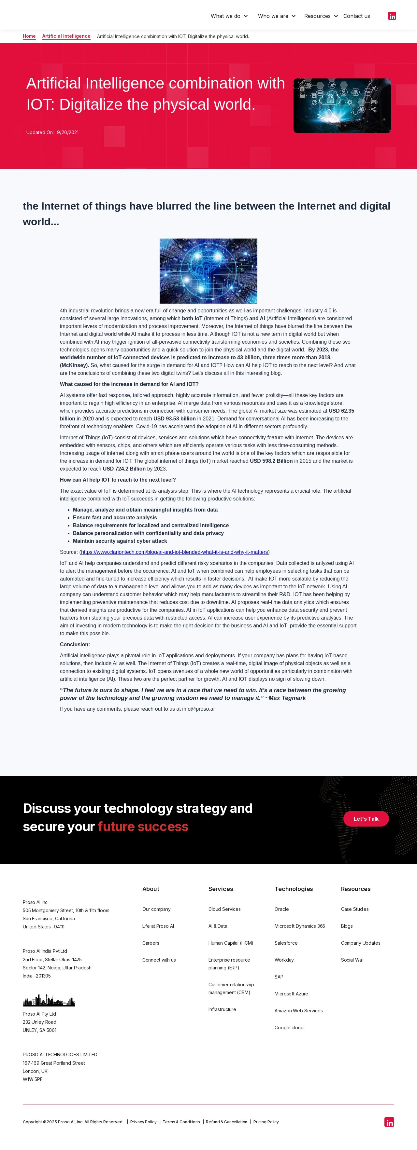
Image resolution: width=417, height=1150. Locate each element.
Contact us (356, 16)
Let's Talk (366, 818)
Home (29, 36)
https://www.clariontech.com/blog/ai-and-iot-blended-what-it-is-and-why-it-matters (174, 552)
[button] (229, 16)
